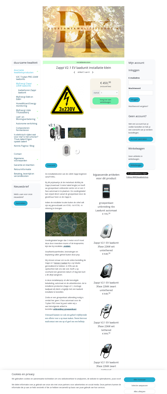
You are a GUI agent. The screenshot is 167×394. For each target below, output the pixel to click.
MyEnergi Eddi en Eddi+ (24, 98)
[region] (66, 383)
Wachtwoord (135, 88)
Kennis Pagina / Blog (24, 145)
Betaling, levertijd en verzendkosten (24, 174)
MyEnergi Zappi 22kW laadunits (27, 84)
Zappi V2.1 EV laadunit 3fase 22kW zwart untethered (106, 286)
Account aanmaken (139, 139)
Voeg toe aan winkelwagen (105, 100)
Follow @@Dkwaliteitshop (137, 177)
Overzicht (51, 165)
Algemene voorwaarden (26, 159)
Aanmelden (20, 203)
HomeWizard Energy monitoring (26, 104)
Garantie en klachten (24, 165)
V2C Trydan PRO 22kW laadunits (27, 78)
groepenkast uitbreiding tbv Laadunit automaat (106, 206)
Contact (18, 153)
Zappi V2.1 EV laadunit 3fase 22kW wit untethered (106, 246)
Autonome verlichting (26, 123)
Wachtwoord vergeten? (138, 106)
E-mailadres (134, 78)
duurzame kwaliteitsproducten (26, 71)
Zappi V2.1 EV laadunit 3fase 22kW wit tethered (106, 326)
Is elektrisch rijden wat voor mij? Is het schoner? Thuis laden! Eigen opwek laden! (26, 138)
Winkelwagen (136, 165)
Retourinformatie (22, 169)
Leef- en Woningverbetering (27, 118)
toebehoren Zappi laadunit (27, 91)
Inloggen (134, 99)
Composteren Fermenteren (22, 129)
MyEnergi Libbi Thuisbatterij (27, 111)
